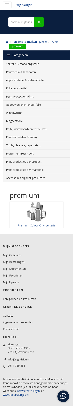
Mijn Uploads (11, 282)
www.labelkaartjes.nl (16, 394)
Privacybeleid (11, 329)
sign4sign (24, 5)
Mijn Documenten (14, 268)
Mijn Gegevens (12, 255)
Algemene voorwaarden (18, 322)
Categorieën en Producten (19, 299)
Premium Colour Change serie (36, 225)
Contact (8, 315)
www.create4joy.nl (28, 391)
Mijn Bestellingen (14, 262)
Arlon (55, 41)
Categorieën (17, 55)
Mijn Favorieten (13, 275)
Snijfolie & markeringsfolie (30, 41)
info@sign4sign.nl (19, 359)
